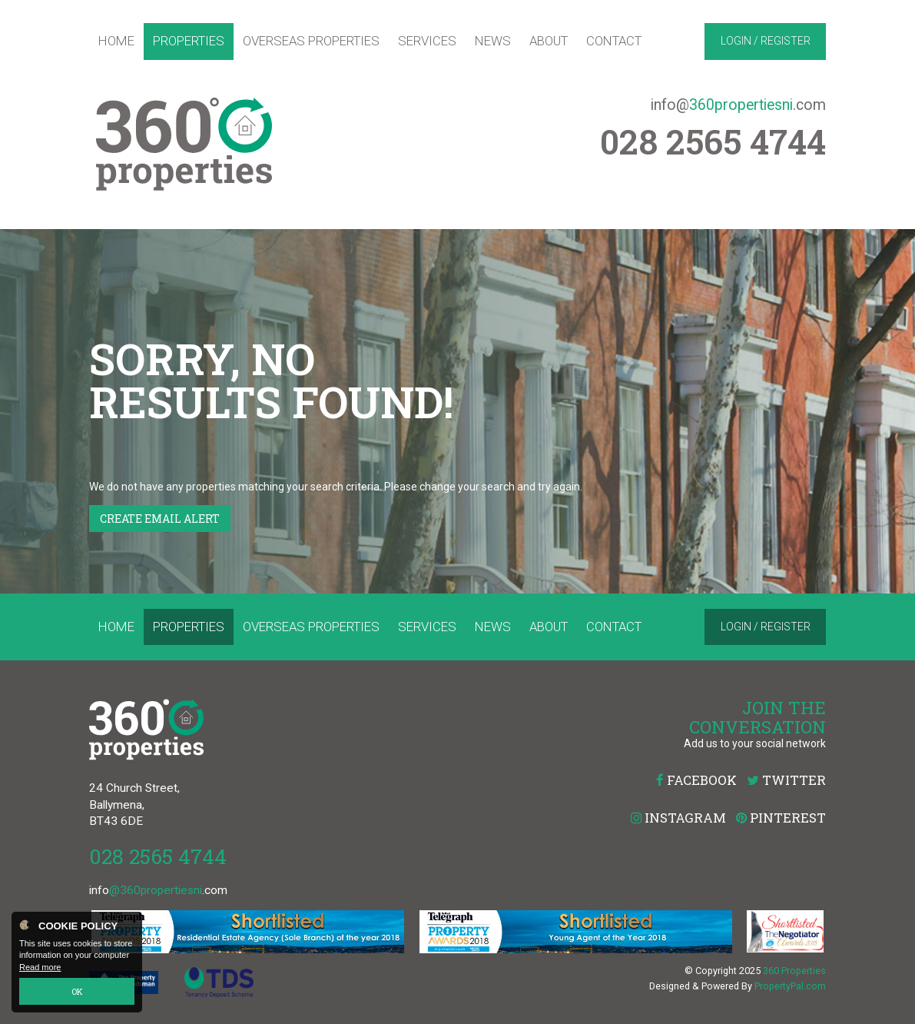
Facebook (696, 780)
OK (77, 991)
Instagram (678, 817)
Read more (40, 967)
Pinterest (781, 817)
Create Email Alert (160, 518)
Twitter (786, 780)
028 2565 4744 (158, 856)
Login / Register (766, 41)
